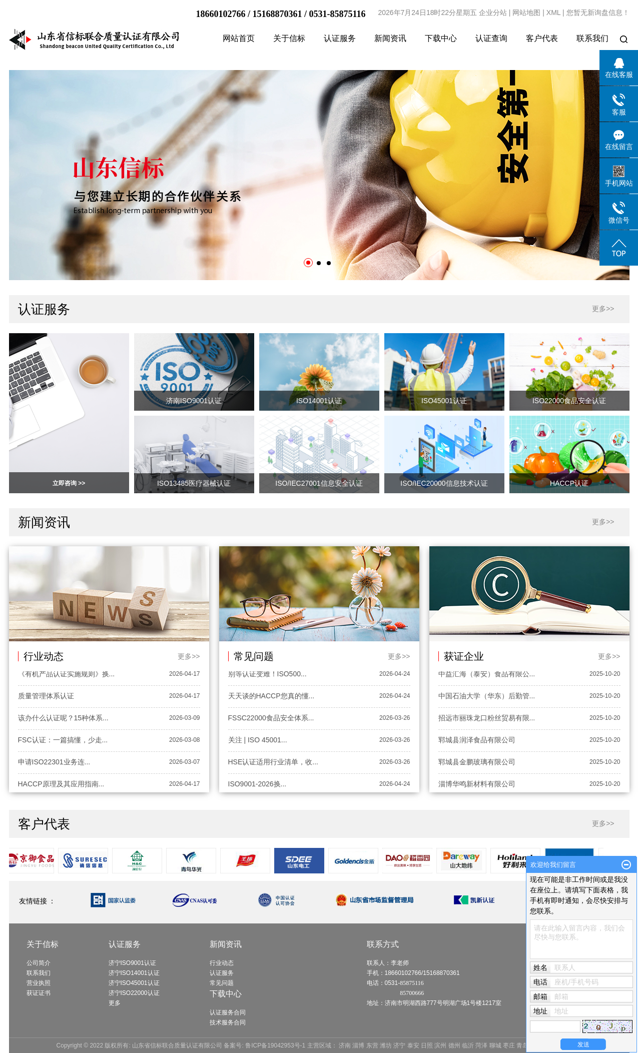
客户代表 (542, 38)
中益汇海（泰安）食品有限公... (486, 675)
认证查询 (491, 38)
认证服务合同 (228, 1012)
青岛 (522, 1045)
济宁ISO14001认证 (134, 972)
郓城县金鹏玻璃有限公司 (476, 763)
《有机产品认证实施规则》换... (66, 675)
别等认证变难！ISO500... (267, 675)
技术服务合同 (228, 1022)
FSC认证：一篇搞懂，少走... (63, 741)
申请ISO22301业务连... (54, 763)
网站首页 (239, 38)
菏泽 (481, 1045)
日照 (427, 1045)
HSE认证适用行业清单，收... (273, 763)
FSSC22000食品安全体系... (271, 719)
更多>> (603, 308)
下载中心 (441, 38)
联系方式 (383, 944)
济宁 (399, 1045)
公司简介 (39, 962)
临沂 (468, 1045)
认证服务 (340, 38)
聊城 (495, 1045)
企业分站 (493, 13)
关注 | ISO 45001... (257, 741)
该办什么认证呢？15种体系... (63, 719)
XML (553, 13)
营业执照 (39, 982)
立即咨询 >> (69, 483)
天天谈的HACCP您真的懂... (271, 697)
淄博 (358, 1045)
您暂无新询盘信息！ (597, 13)
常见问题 (222, 982)
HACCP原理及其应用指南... (61, 785)
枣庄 (509, 1045)
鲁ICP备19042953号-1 (275, 1045)
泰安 (413, 1045)
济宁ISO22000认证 (134, 992)
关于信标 (289, 38)
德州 (454, 1045)
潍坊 (386, 1045)
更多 (115, 1002)
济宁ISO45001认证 (134, 982)
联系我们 (592, 38)
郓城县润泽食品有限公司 (476, 741)
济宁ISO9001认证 (132, 962)
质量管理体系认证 (46, 697)
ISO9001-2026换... (257, 785)
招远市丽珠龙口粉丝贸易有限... (486, 719)
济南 (345, 1045)
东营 (372, 1045)
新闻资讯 (390, 38)
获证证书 (39, 992)
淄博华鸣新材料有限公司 (476, 785)
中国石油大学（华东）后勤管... (486, 697)
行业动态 (222, 962)
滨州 (440, 1045)
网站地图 (526, 13)
